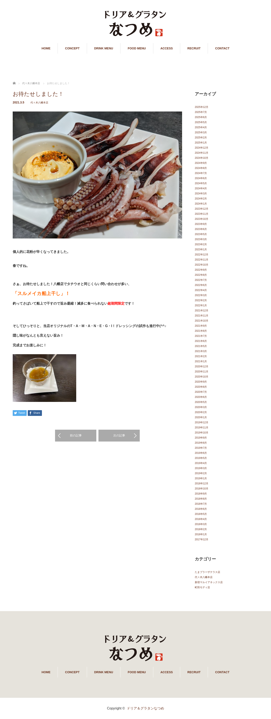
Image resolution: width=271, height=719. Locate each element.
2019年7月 (201, 447)
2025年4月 (201, 127)
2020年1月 (201, 417)
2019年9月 (201, 437)
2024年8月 (201, 168)
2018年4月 (201, 519)
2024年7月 (201, 173)
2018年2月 (201, 529)
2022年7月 (201, 280)
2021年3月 (201, 351)
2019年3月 (201, 468)
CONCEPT (72, 48)
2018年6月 (201, 508)
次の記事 (119, 435)
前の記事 (76, 435)
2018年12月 (201, 483)
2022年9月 (201, 269)
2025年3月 (201, 132)
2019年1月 (201, 478)
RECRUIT (193, 48)
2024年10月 (201, 157)
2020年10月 (201, 376)
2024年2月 (201, 198)
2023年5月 (201, 234)
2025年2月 (201, 137)
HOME (45, 48)
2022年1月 (201, 305)
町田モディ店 (202, 587)
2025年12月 (201, 107)
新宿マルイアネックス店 (209, 582)
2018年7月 (201, 503)
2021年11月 (201, 315)
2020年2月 (201, 412)
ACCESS (166, 48)
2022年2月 (201, 300)
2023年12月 (201, 208)
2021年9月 (201, 325)
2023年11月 (201, 213)
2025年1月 (201, 142)
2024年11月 (201, 152)
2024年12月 (201, 147)
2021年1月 (201, 361)
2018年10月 (201, 488)
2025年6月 (201, 117)
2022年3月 (201, 295)
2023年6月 (201, 229)
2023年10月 (201, 218)
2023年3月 (201, 239)
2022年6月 (201, 285)
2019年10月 (201, 432)
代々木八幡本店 (39, 102)
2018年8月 (201, 498)
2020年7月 (201, 391)
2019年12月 (201, 422)
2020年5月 (201, 402)
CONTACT (222, 48)
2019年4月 (201, 463)
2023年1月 (201, 249)
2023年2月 (201, 244)
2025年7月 (201, 112)
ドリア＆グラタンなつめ (145, 708)
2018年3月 (201, 524)
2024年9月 (201, 163)
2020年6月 (201, 397)
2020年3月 (201, 407)
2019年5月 (201, 458)
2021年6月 (201, 341)
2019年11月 (201, 427)
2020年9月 (201, 381)
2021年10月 (201, 320)
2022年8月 (201, 274)
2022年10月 (201, 264)
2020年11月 (201, 371)
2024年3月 (201, 193)
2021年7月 (201, 335)
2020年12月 (201, 366)
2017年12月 (201, 539)
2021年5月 (201, 346)
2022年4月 (201, 290)
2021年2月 (201, 356)
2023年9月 (201, 224)
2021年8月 (201, 330)
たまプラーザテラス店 (207, 572)
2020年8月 (201, 386)
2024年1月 (201, 203)
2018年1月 (201, 534)
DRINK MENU (103, 48)
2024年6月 (201, 178)
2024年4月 (201, 188)
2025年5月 (201, 122)
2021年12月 (201, 310)
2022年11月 (201, 259)
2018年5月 (201, 514)
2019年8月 (201, 442)
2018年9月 (201, 493)
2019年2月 (201, 473)
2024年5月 (201, 183)
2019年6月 (201, 452)
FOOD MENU (137, 48)
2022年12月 (201, 254)
